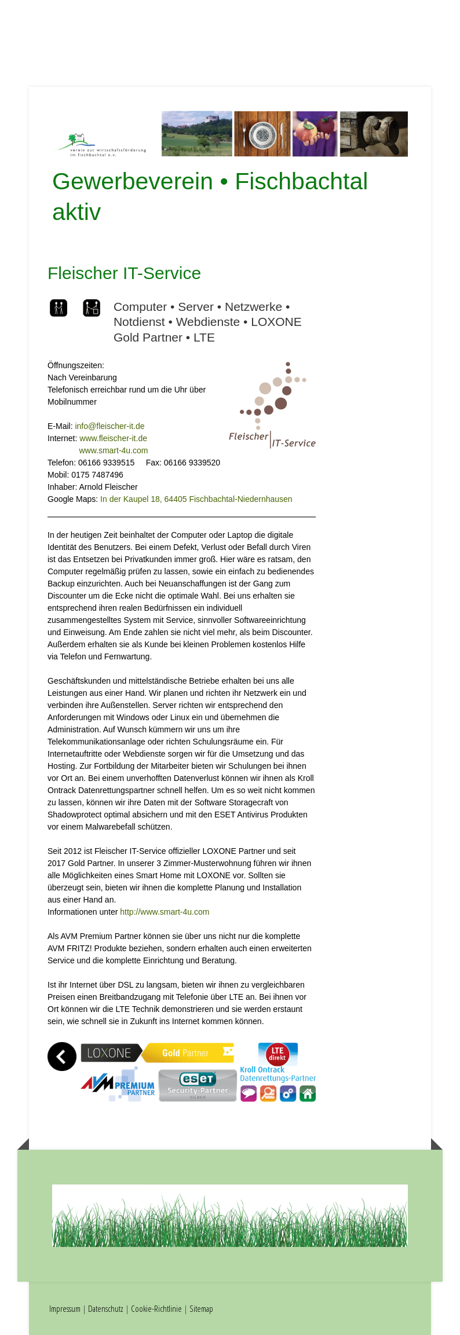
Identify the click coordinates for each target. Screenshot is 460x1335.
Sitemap (201, 1308)
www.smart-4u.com (113, 450)
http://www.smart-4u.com (164, 911)
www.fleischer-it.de (113, 438)
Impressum (65, 1308)
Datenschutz (105, 1308)
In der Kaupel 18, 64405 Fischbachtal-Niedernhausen (196, 499)
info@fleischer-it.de (109, 426)
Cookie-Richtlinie (156, 1308)
